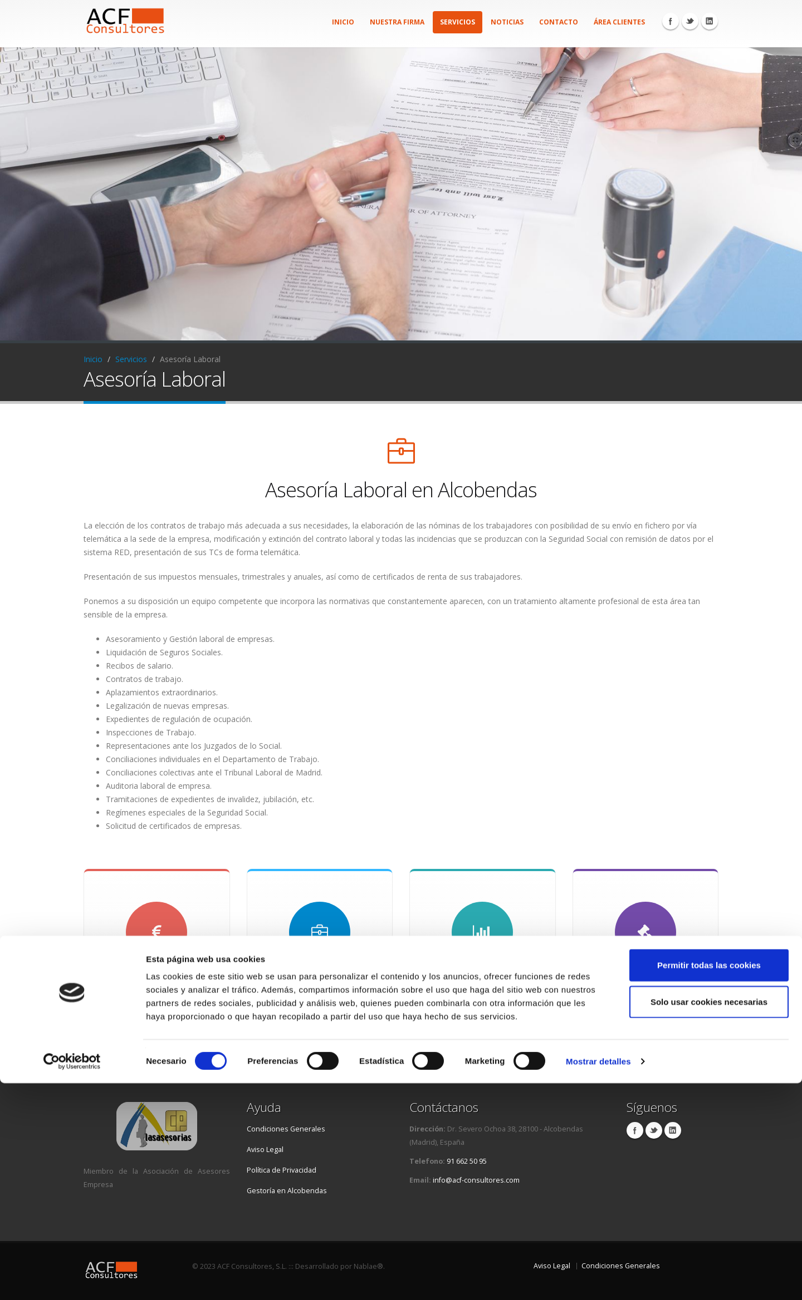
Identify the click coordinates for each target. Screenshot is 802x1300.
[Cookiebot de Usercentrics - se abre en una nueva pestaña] (72, 1278)
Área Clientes (619, 22)
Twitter (690, 21)
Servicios (457, 22)
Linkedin (709, 21)
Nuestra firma (397, 22)
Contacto (558, 22)
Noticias (507, 22)
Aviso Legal (265, 1149)
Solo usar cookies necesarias (709, 1218)
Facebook (670, 21)
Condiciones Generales (286, 1129)
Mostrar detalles (598, 1278)
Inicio (343, 22)
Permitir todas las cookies (709, 1182)
